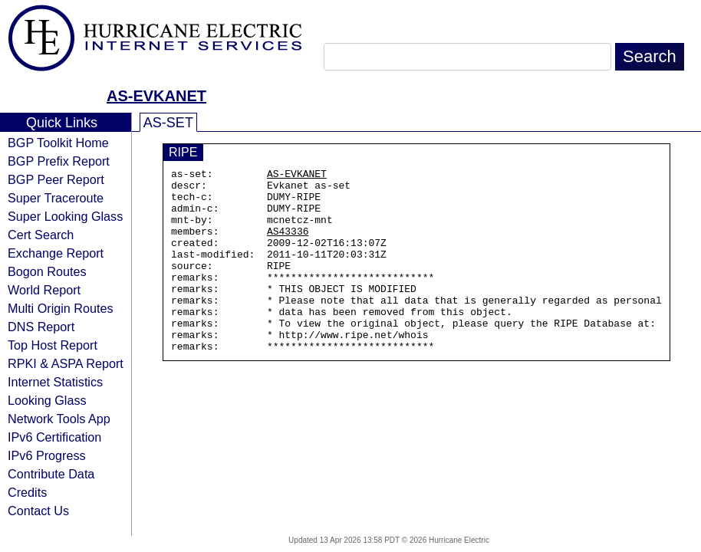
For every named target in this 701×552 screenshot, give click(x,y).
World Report (44, 290)
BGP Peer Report (56, 179)
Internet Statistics (55, 382)
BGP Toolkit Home (58, 143)
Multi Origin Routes (61, 308)
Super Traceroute (56, 198)
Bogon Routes (47, 271)
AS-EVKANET (156, 95)
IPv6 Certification (54, 437)
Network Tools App (59, 419)
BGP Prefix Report (59, 161)
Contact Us (38, 511)
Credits (27, 492)
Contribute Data (51, 474)
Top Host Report (52, 345)
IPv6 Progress (47, 455)
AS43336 (288, 244)
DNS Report (41, 327)
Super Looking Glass (65, 216)
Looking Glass (47, 400)
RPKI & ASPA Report (65, 363)
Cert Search (41, 235)
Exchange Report (56, 253)
